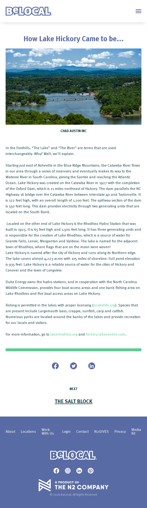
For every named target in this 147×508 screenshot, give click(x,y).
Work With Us (48, 431)
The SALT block (73, 401)
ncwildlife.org (104, 305)
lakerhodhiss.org (63, 334)
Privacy (120, 431)
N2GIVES (101, 431)
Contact (82, 431)
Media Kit (136, 431)
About (10, 431)
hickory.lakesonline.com (105, 334)
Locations (28, 431)
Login (66, 431)
